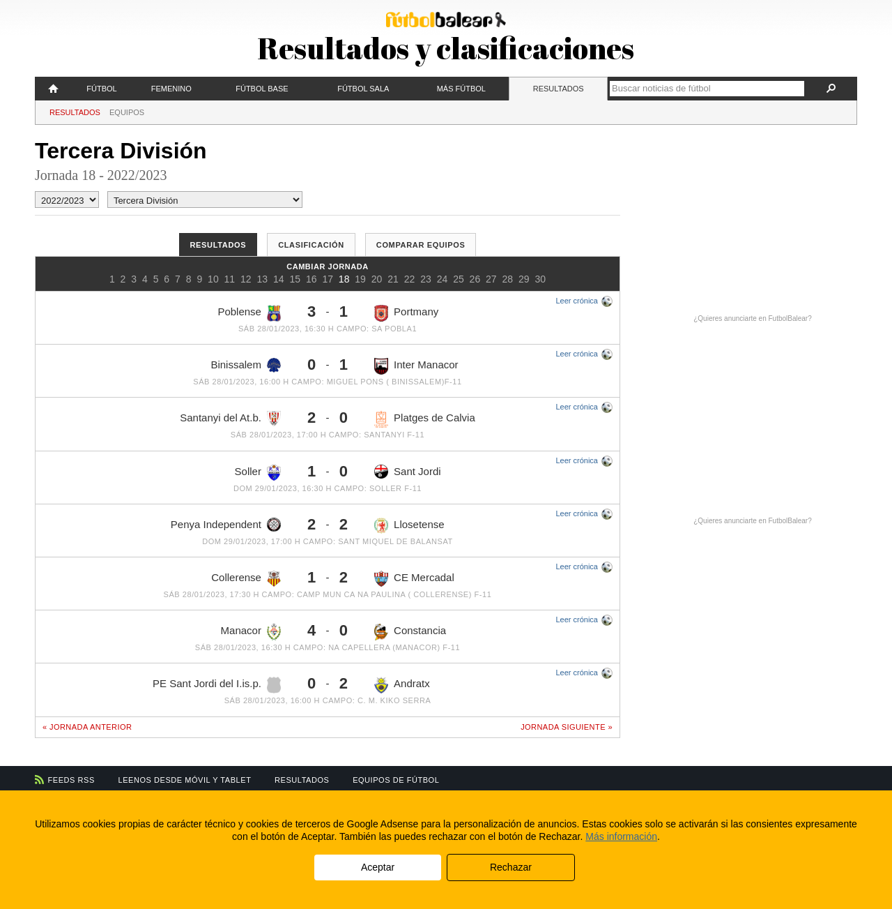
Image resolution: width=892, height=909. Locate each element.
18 (344, 279)
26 (475, 279)
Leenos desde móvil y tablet (185, 780)
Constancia (410, 632)
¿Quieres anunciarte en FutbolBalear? (752, 318)
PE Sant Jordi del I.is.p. (217, 685)
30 (540, 279)
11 (230, 279)
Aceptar (377, 867)
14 (278, 279)
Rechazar (511, 867)
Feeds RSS (71, 780)
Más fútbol (461, 88)
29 (524, 279)
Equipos (126, 112)
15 (294, 279)
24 (442, 279)
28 (508, 279)
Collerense (246, 579)
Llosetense (409, 526)
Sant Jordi (407, 472)
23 (425, 279)
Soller (258, 473)
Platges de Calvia (424, 419)
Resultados (558, 88)
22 (409, 279)
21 (393, 279)
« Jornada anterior (87, 727)
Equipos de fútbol (396, 780)
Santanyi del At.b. (230, 418)
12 (246, 279)
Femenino (171, 88)
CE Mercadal (414, 579)
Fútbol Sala (363, 88)
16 (311, 279)
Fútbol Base (262, 88)
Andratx (402, 685)
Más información (621, 836)
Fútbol (101, 88)
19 (360, 279)
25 (458, 279)
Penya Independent (226, 525)
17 (327, 279)
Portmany (406, 313)
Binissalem (245, 365)
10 (213, 279)
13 (262, 279)
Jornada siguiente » (567, 727)
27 (491, 279)
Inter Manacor (416, 366)
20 (377, 279)
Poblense (249, 313)
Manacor (251, 632)
